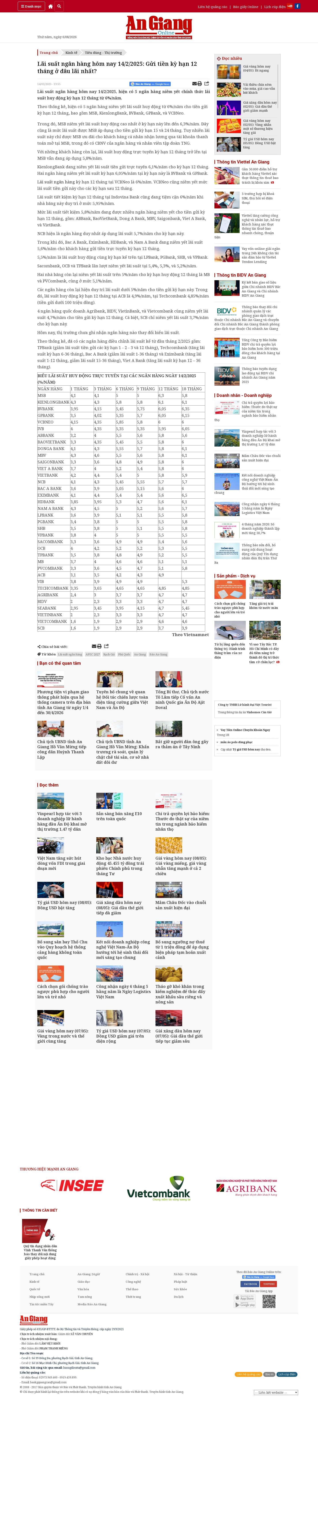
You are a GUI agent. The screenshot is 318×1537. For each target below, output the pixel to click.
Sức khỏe (180, 1427)
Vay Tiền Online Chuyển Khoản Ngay (245, 730)
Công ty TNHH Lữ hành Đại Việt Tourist (245, 705)
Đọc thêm (49, 820)
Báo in (269, 1512)
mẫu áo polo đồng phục (237, 742)
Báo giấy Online (245, 6)
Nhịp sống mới (39, 1434)
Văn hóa (83, 1427)
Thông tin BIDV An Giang (241, 275)
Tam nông (85, 1434)
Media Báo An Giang (92, 1442)
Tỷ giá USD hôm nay (246, 749)
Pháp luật (180, 1419)
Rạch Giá (109, 654)
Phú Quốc (124, 654)
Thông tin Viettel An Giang (243, 162)
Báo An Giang (158, 654)
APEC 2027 (93, 654)
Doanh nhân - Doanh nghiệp (244, 395)
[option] (72, 1323)
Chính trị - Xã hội (137, 1412)
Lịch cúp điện (275, 6)
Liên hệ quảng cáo (212, 6)
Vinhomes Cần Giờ (259, 712)
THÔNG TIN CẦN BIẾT (40, 1348)
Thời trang (133, 1434)
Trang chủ (49, 52)
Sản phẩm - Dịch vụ (236, 576)
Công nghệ (133, 1419)
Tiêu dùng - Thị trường (103, 52)
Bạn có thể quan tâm (60, 663)
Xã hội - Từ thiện (185, 1412)
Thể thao (132, 1427)
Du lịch (179, 1434)
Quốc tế (34, 1427)
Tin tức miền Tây (41, 1442)
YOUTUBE (268, 1421)
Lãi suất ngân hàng (56, 182)
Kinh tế (71, 52)
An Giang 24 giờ (89, 1412)
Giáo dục (84, 1419)
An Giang (140, 654)
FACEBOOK (250, 1421)
